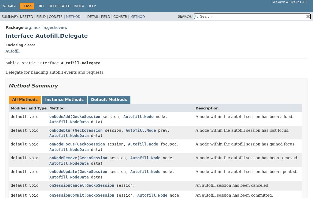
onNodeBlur (60, 130)
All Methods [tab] (25, 99)
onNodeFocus (62, 144)
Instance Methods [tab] (64, 99)
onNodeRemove (63, 158)
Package (9, 6)
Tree (41, 6)
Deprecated (60, 6)
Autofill (12, 51)
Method (73, 17)
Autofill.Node (139, 116)
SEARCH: (185, 16)
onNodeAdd (59, 116)
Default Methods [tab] (109, 99)
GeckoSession (86, 116)
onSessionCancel (66, 185)
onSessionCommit (66, 195)
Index (79, 6)
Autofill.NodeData (69, 122)
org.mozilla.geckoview (46, 27)
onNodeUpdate (63, 171)
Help (91, 6)
